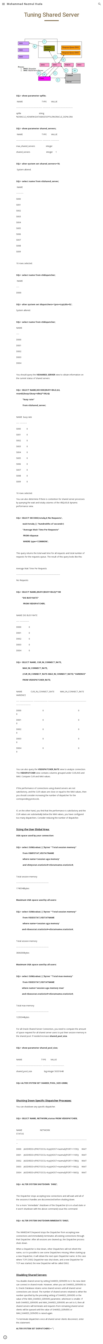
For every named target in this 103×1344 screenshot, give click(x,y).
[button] (3, 4)
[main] (51, 16)
